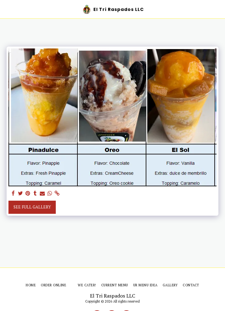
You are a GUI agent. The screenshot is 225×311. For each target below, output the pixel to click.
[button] (7, 9)
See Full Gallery (32, 207)
